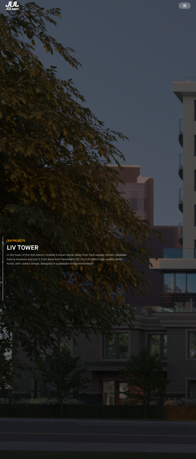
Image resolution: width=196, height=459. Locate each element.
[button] (185, 6)
